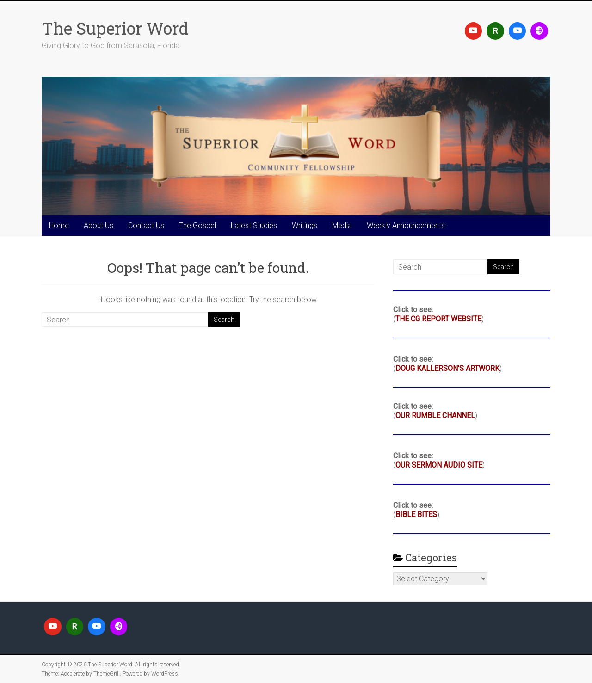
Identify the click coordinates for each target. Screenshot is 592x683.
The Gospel (197, 225)
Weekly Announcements (406, 225)
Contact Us (146, 225)
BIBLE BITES (416, 514)
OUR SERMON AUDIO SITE (438, 465)
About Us (98, 225)
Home (59, 225)
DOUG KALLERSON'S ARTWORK (447, 368)
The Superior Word (115, 28)
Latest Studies (254, 225)
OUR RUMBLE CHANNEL (435, 415)
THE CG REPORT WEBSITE (438, 318)
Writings (304, 225)
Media (342, 225)
